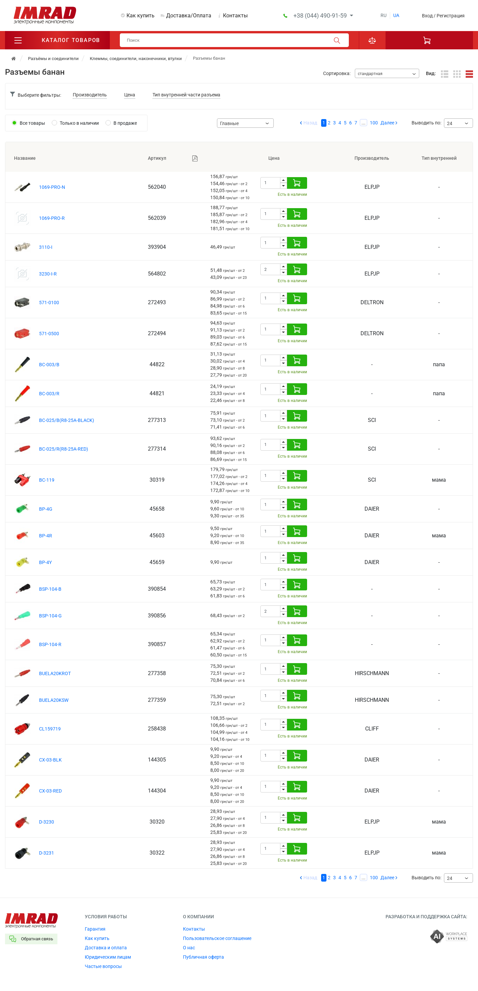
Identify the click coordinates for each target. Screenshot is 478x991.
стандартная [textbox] (370, 73)
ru (384, 15)
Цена (129, 94)
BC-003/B (49, 364)
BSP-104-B (50, 589)
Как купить (141, 15)
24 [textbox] (449, 123)
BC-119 (46, 480)
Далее (387, 122)
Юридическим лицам (108, 957)
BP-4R (45, 535)
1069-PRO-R (52, 218)
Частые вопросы (103, 966)
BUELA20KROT (55, 673)
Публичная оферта (203, 957)
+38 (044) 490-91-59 (320, 15)
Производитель (90, 94)
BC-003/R (49, 393)
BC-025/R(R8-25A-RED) (63, 449)
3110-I (45, 247)
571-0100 (49, 302)
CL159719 (50, 728)
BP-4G (45, 509)
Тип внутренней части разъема (186, 94)
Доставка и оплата (106, 947)
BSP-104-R (50, 644)
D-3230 (46, 822)
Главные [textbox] (229, 123)
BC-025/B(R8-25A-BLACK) (66, 420)
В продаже (125, 123)
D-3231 (46, 853)
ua (396, 15)
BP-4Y (45, 562)
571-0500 (49, 333)
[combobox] (387, 73)
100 (374, 122)
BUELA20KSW (53, 700)
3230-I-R (48, 274)
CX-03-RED (50, 791)
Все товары (32, 123)
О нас (189, 947)
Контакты (235, 15)
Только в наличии (79, 123)
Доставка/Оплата (188, 15)
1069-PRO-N (52, 187)
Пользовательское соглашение (217, 938)
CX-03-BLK (50, 760)
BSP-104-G (50, 615)
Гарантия (95, 929)
